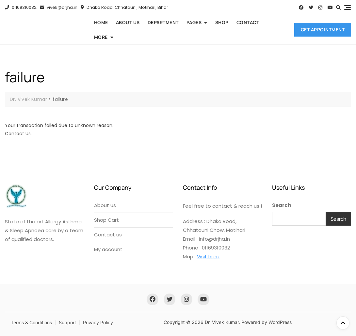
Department (163, 22)
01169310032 (21, 7)
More (101, 37)
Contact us (108, 234)
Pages (194, 22)
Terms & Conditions (31, 322)
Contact (247, 22)
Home (101, 22)
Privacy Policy (98, 322)
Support (67, 322)
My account (108, 249)
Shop (222, 22)
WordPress (280, 322)
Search (281, 205)
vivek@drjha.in (58, 7)
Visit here (208, 256)
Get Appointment (323, 29)
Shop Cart (106, 219)
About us (128, 22)
